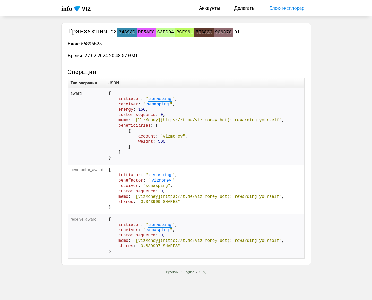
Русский (172, 272)
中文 (202, 272)
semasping (160, 99)
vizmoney (161, 180)
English (189, 272)
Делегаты (244, 8)
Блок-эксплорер (286, 8)
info (66, 8)
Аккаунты (209, 8)
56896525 (91, 43)
